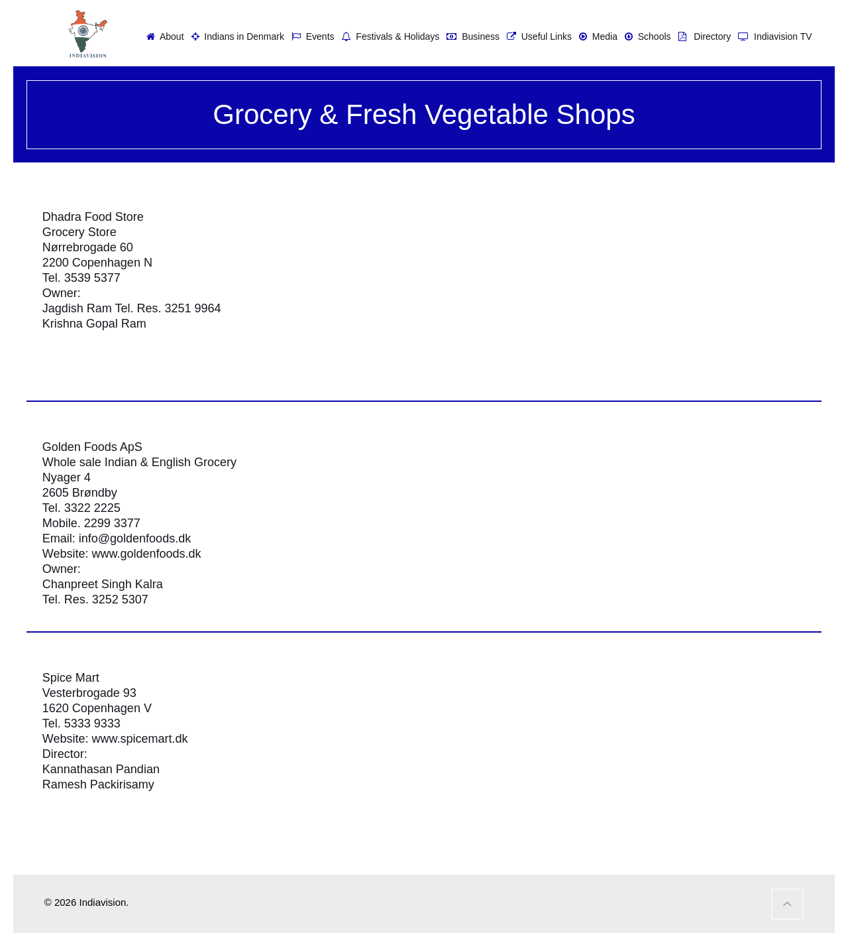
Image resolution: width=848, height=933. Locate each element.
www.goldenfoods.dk (146, 553)
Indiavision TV (773, 36)
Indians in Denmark (236, 36)
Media (596, 36)
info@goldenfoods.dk (135, 538)
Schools (646, 36)
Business (471, 36)
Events (311, 36)
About (163, 36)
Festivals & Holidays (389, 36)
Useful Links (538, 36)
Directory (703, 36)
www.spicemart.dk (139, 738)
